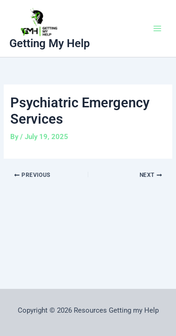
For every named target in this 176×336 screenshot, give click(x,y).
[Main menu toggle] (157, 28)
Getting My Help (49, 43)
